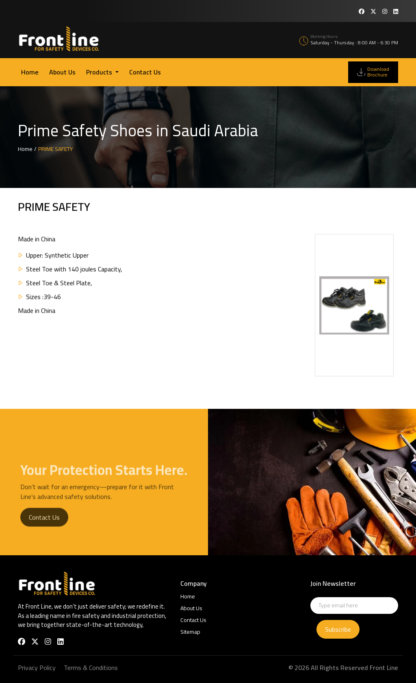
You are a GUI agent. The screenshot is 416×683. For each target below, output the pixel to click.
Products (100, 72)
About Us (62, 72)
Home (30, 72)
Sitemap (190, 631)
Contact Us (145, 72)
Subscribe (338, 629)
